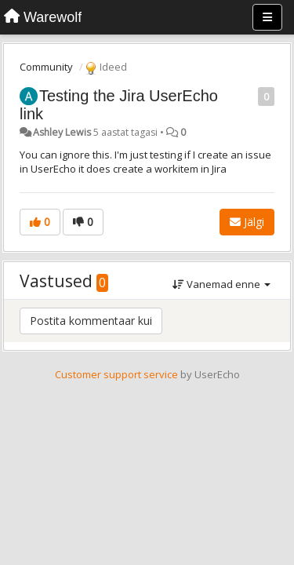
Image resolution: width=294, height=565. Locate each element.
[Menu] (267, 17)
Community (46, 67)
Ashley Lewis (62, 132)
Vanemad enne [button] (221, 284)
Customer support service (116, 374)
